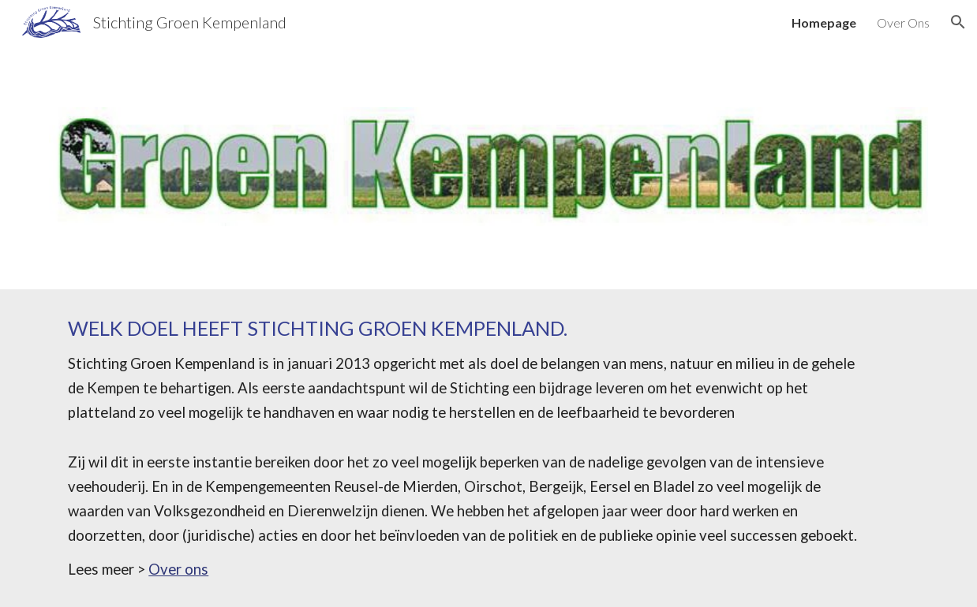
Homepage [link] (824, 22)
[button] (958, 22)
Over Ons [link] (903, 22)
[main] (488, 448)
